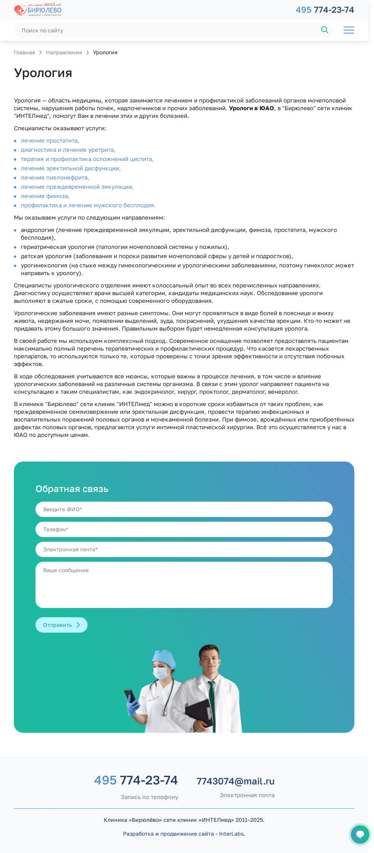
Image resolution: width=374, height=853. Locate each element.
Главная (24, 52)
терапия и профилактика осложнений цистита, (87, 158)
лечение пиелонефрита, (55, 177)
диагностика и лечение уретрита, (68, 149)
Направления (64, 52)
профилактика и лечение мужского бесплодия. (88, 204)
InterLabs (231, 833)
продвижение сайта (187, 833)
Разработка (138, 833)
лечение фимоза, (45, 195)
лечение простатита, (50, 140)
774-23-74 (325, 9)
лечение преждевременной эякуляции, (77, 186)
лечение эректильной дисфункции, (71, 168)
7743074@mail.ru (236, 781)
